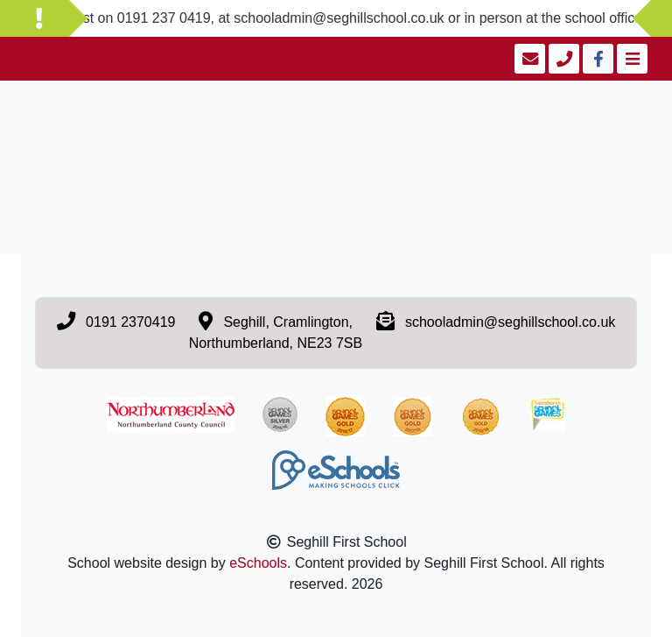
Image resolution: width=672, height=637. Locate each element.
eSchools (258, 563)
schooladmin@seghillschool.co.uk (510, 322)
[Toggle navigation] (630, 59)
